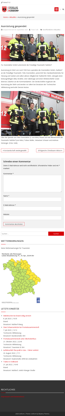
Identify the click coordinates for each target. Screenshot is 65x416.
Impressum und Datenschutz (12, 396)
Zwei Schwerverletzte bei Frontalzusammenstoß (21, 327)
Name (6, 196)
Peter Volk (34, 30)
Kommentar (8, 174)
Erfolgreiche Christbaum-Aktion (49, 150)
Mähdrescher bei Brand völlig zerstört (17, 316)
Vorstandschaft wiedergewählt (15, 150)
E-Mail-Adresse (9, 205)
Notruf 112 (5, 2)
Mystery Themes (44, 414)
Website (6, 214)
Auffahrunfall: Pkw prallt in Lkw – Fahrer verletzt (20, 350)
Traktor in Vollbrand (10, 362)
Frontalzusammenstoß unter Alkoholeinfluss (19, 339)
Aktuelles (57, 30)
